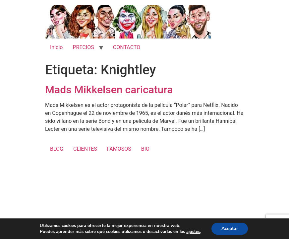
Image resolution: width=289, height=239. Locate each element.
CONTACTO (126, 47)
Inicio (56, 47)
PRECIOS (83, 47)
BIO (145, 149)
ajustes (193, 232)
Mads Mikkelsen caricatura (109, 89)
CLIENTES (85, 149)
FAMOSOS (119, 149)
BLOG (56, 149)
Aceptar (229, 228)
